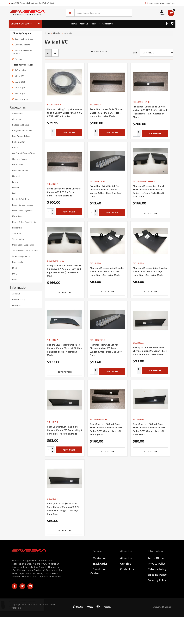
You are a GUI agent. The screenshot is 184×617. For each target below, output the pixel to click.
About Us (84, 23)
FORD (14, 273)
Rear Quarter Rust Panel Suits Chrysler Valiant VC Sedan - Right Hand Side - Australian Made (64, 430)
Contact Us (107, 23)
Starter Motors (18, 239)
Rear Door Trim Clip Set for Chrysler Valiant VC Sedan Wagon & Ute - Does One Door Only (106, 350)
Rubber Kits (17, 227)
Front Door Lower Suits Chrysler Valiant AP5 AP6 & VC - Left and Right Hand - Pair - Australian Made (150, 112)
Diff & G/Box (17, 164)
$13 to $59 (19, 75)
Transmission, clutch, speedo (25, 250)
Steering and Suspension (23, 244)
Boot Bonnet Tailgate (21, 136)
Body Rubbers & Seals (25, 38)
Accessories (17, 113)
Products (95, 23)
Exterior (15, 187)
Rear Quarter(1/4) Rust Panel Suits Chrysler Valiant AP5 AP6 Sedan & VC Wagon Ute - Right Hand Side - (63, 509)
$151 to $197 (21, 93)
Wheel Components (21, 256)
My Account (100, 558)
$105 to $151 (21, 87)
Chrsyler (18, 59)
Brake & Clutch (18, 141)
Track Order (100, 563)
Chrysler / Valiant (22, 44)
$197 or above (21, 99)
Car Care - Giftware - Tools (23, 153)
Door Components (20, 170)
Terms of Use (156, 558)
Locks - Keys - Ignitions (22, 210)
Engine (15, 181)
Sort (135, 52)
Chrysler (57, 33)
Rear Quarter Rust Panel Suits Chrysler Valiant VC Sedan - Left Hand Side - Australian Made (150, 351)
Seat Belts (16, 233)
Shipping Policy (157, 574)
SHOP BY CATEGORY (25, 23)
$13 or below (20, 70)
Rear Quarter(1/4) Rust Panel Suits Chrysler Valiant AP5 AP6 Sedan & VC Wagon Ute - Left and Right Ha (106, 429)
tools (14, 279)
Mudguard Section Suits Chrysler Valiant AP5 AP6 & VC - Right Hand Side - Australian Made (150, 271)
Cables (15, 147)
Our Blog (125, 563)
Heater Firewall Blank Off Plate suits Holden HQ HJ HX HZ (25, 605)
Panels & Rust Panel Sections (22, 52)
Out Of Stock (150, 213)
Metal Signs (17, 216)
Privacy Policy (157, 563)
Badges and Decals (20, 124)
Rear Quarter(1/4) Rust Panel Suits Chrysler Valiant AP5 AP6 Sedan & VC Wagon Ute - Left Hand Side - (149, 429)
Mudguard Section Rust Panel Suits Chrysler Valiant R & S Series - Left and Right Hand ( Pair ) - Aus (148, 191)
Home (74, 23)
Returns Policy (18, 299)
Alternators (17, 119)
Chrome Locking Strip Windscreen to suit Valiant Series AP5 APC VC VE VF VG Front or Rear (64, 112)
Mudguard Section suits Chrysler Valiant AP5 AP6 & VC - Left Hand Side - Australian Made (107, 271)
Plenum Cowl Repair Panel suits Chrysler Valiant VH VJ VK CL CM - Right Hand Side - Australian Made (64, 350)
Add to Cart (69, 132)
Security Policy (157, 580)
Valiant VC (68, 33)
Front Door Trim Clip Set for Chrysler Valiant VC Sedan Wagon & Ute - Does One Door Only (106, 191)
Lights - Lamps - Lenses (22, 204)
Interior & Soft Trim (20, 199)
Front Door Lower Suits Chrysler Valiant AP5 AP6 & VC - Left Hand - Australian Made (63, 192)
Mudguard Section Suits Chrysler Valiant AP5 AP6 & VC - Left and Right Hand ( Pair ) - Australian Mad (64, 271)
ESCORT (15, 267)
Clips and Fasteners (21, 158)
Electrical (16, 176)
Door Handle (17, 262)
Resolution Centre (98, 571)
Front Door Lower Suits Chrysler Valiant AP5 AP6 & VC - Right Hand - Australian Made (106, 112)
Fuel (14, 193)
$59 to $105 (20, 81)
